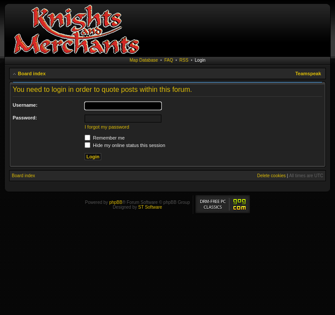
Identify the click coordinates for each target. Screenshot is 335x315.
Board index (32, 73)
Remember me (105, 137)
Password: (25, 117)
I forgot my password (107, 127)
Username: (25, 105)
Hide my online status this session (125, 145)
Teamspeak (308, 73)
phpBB (115, 202)
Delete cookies (271, 175)
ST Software (150, 207)
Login (200, 60)
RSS (183, 60)
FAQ (168, 60)
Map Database (144, 60)
